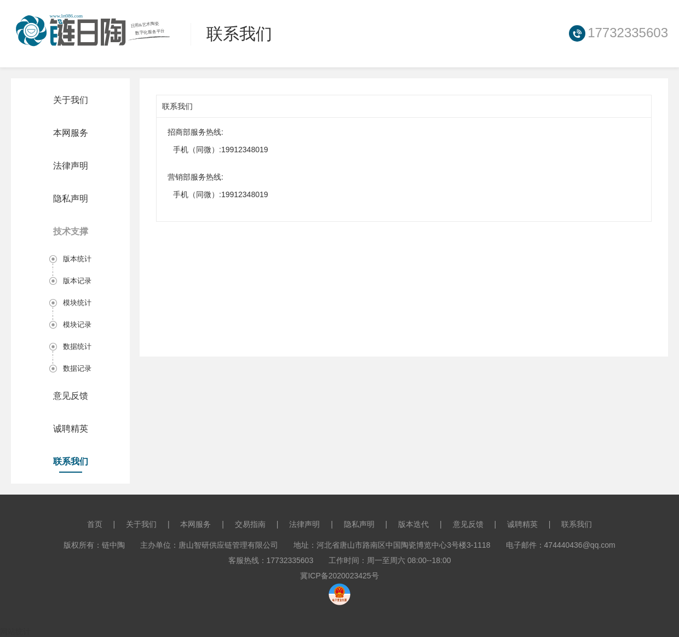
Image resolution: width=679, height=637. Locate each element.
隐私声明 (70, 198)
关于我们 (70, 100)
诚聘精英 (70, 428)
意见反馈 (70, 395)
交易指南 (250, 524)
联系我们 (70, 461)
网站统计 (15, 631)
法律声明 (70, 165)
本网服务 (70, 132)
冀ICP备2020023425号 (339, 575)
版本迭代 (413, 524)
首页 (94, 524)
